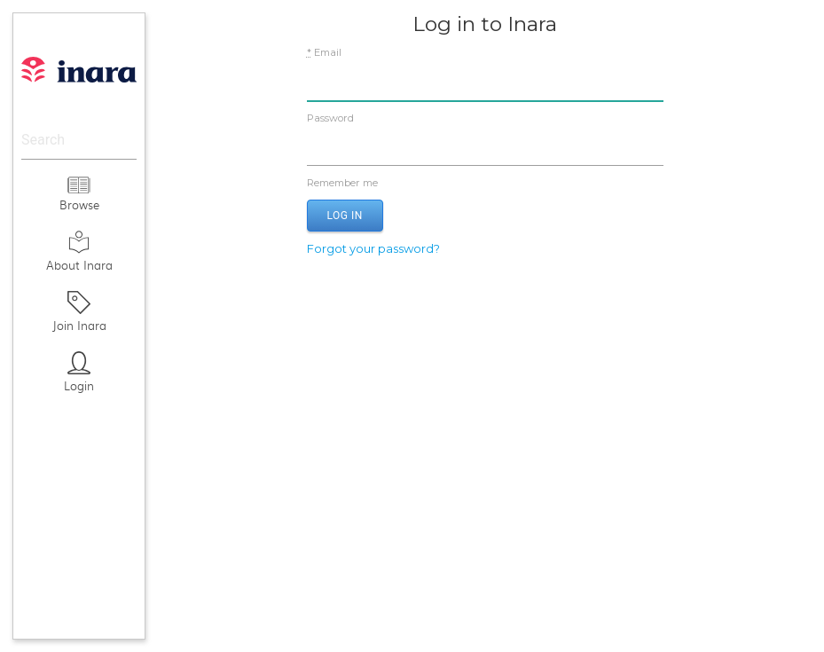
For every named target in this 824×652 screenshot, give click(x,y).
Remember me (485, 183)
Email (324, 52)
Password (330, 118)
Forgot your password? (373, 248)
